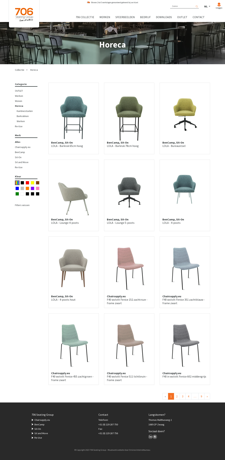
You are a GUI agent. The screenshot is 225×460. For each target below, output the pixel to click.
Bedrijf (145, 17)
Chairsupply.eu (22, 147)
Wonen (18, 101)
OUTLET (19, 90)
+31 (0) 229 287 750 (108, 424)
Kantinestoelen (25, 111)
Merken (104, 17)
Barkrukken (23, 116)
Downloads (164, 17)
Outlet (182, 17)
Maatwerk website (116, 450)
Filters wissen (22, 205)
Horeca (34, 69)
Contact (199, 17)
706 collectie (85, 17)
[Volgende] (207, 396)
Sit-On (18, 157)
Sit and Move (21, 162)
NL (206, 6)
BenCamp (20, 152)
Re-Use (18, 126)
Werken (19, 95)
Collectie (19, 69)
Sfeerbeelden (125, 17)
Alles (17, 142)
